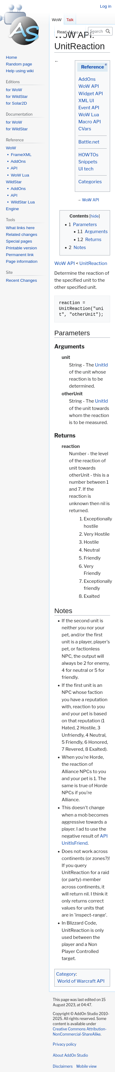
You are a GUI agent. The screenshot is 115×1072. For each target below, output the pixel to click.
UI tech (85, 169)
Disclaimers (63, 1066)
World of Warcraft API (81, 981)
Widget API (90, 93)
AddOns (86, 79)
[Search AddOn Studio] (100, 31)
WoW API (88, 86)
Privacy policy (64, 1044)
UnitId (101, 365)
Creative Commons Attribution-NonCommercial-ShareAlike (79, 1032)
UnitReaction (93, 263)
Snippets (87, 162)
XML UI (86, 100)
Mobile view (86, 1066)
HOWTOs (88, 155)
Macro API (89, 122)
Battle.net (88, 142)
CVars (84, 129)
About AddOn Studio (70, 1055)
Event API (88, 107)
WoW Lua (88, 114)
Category (66, 974)
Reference (92, 67)
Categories (90, 181)
